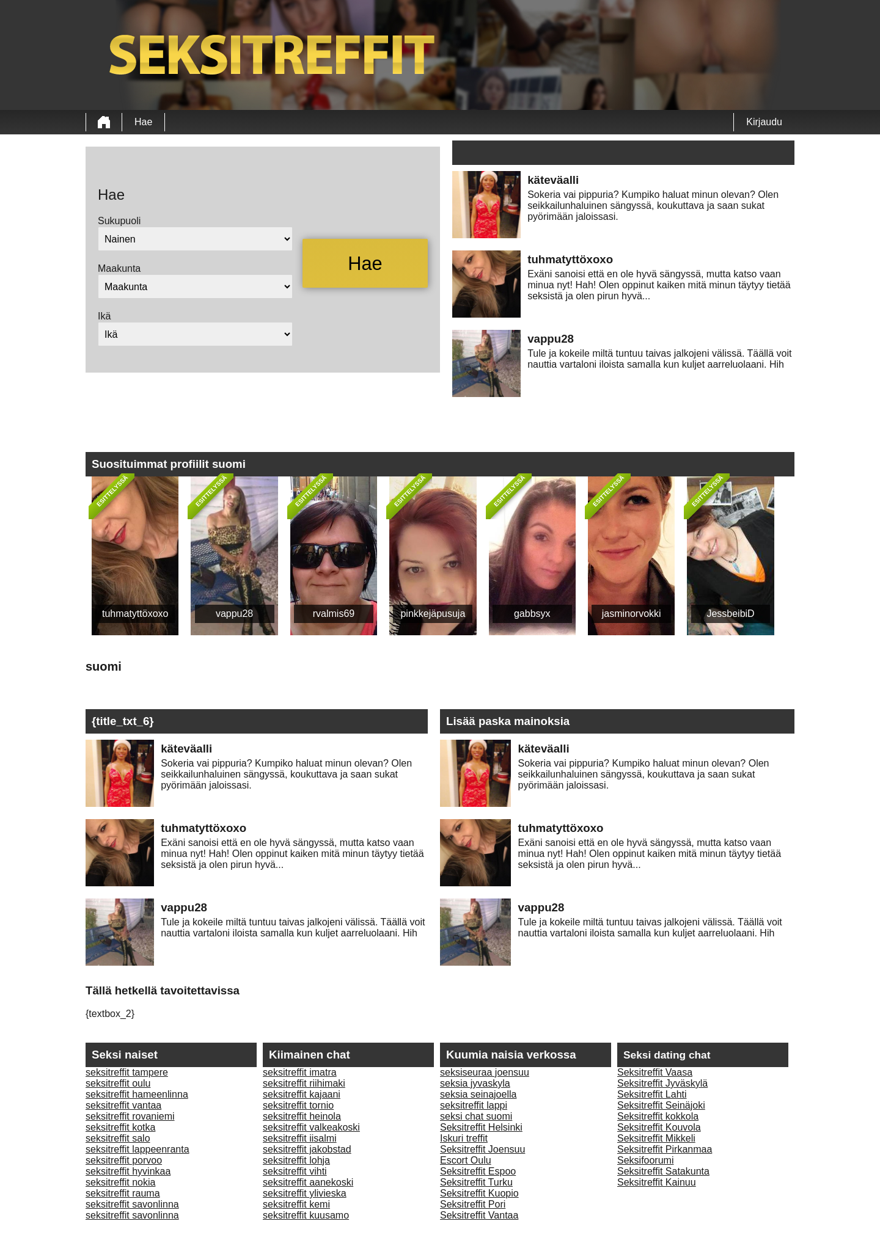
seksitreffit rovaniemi (130, 1116)
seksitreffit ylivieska (304, 1193)
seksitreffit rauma (123, 1193)
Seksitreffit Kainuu (656, 1182)
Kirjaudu (764, 122)
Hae (143, 122)
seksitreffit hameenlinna (137, 1094)
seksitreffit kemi (296, 1204)
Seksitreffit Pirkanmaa (664, 1149)
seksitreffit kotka (120, 1127)
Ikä (104, 316)
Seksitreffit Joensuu (482, 1149)
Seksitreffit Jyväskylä (662, 1083)
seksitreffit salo (118, 1138)
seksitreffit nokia (120, 1182)
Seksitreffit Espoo (478, 1171)
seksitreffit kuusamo (306, 1215)
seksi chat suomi (476, 1116)
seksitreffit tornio (298, 1105)
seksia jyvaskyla (475, 1083)
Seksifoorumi (645, 1160)
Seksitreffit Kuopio (479, 1193)
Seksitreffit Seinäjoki (661, 1105)
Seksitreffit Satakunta (663, 1171)
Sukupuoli (119, 221)
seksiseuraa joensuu (484, 1072)
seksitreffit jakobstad (307, 1149)
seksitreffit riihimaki (304, 1083)
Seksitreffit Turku (476, 1182)
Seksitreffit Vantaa (479, 1215)
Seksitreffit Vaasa (654, 1072)
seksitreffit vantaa (123, 1105)
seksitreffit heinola (302, 1116)
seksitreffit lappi (473, 1105)
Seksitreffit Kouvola (659, 1127)
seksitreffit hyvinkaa (128, 1171)
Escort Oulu (465, 1160)
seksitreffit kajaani (301, 1094)
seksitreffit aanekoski (308, 1182)
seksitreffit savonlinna (132, 1204)
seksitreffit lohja (296, 1160)
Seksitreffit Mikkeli (656, 1138)
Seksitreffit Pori (472, 1204)
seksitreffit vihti (295, 1171)
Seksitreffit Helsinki (481, 1127)
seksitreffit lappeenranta (137, 1149)
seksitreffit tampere (127, 1072)
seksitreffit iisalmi (300, 1138)
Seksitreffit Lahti (652, 1094)
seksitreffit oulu (118, 1083)
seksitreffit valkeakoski (311, 1127)
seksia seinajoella (478, 1094)
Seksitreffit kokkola (657, 1116)
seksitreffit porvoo (124, 1160)
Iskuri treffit (464, 1138)
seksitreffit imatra (300, 1072)
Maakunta (119, 268)
